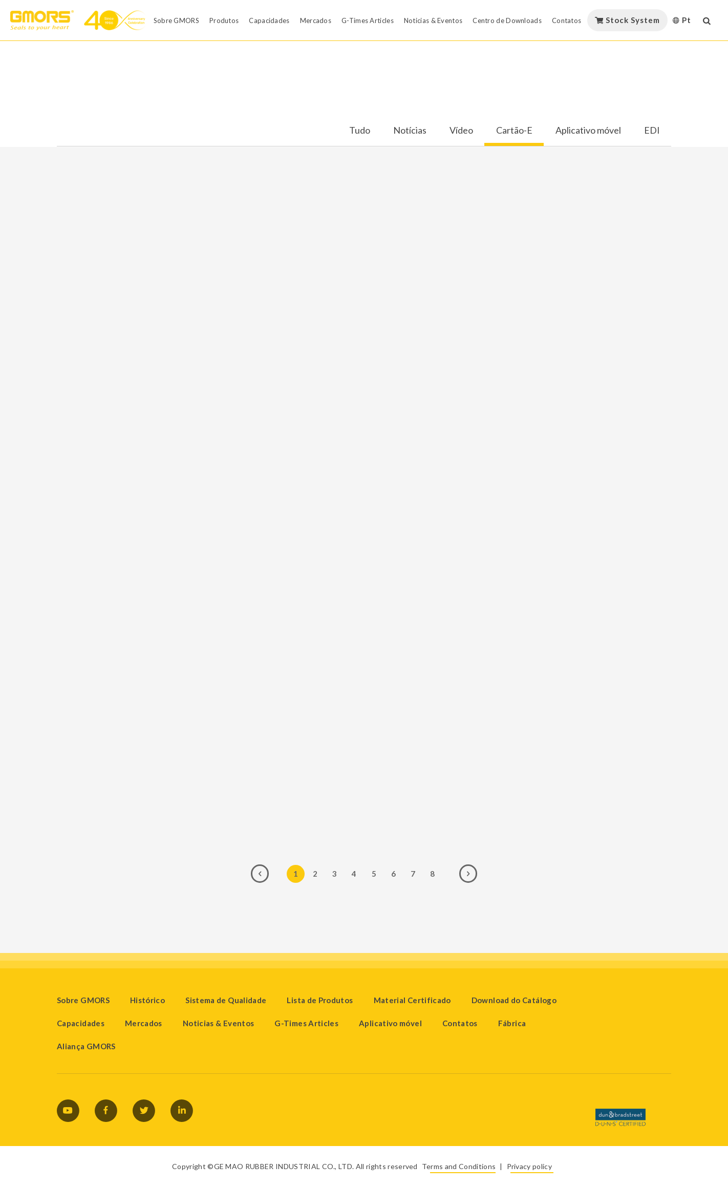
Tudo (359, 130)
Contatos (460, 1023)
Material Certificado (412, 1000)
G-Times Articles (306, 1023)
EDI (652, 130)
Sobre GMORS (83, 1000)
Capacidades (80, 1023)
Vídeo (461, 130)
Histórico (147, 1000)
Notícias (409, 130)
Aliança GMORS (86, 1046)
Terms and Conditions (459, 1166)
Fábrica (512, 1023)
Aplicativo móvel (588, 130)
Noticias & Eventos (218, 1023)
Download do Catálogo (514, 1000)
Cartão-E (514, 130)
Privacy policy (529, 1166)
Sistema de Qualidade (225, 1000)
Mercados (143, 1023)
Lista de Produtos (320, 1000)
